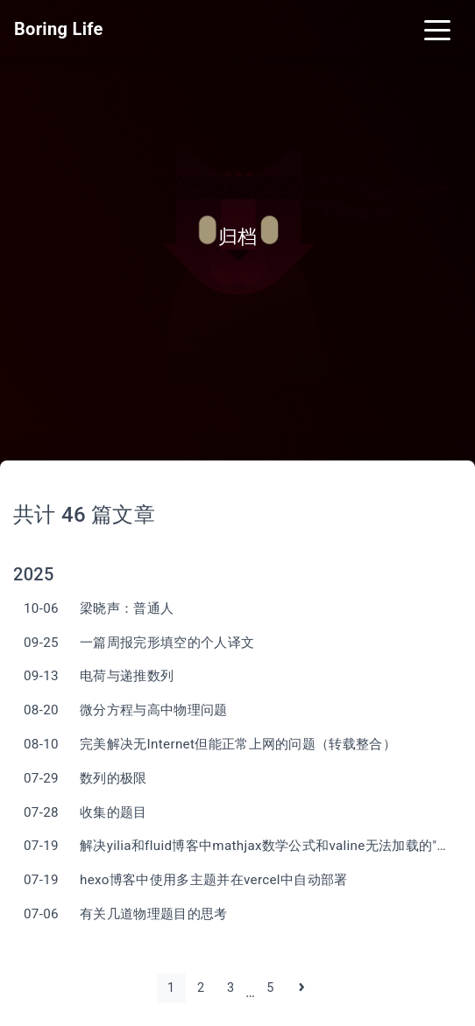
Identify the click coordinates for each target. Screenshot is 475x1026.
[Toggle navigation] (437, 29)
